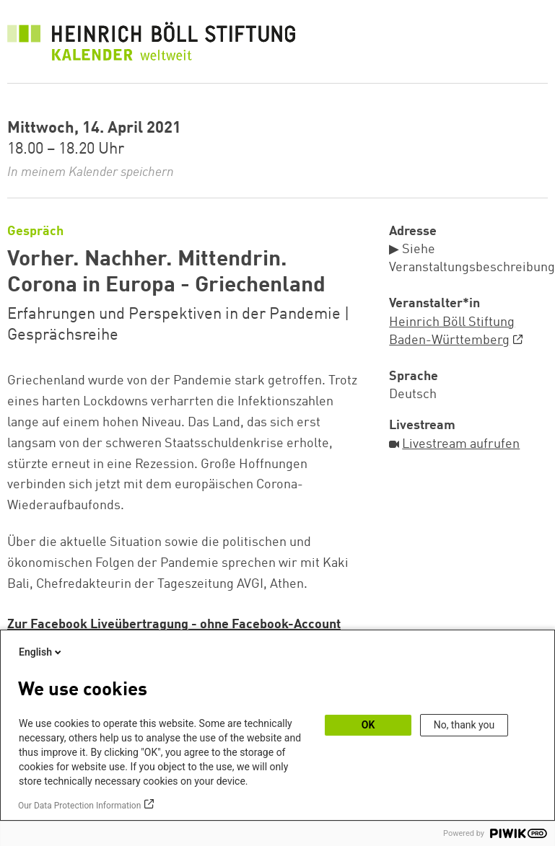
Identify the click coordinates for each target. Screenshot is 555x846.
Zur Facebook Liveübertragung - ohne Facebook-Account (174, 624)
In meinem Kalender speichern (90, 172)
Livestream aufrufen (461, 444)
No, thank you (464, 725)
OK (368, 725)
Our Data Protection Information (79, 806)
